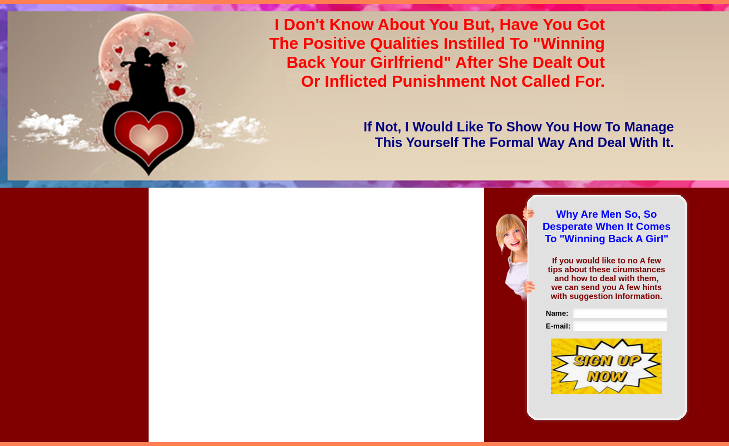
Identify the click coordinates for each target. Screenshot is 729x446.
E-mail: (558, 326)
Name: (557, 313)
